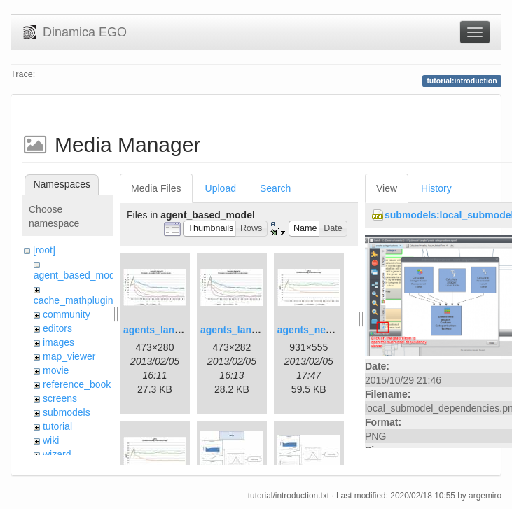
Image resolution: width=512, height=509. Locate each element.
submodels (66, 412)
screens (60, 398)
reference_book (77, 384)
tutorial (57, 426)
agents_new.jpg (314, 329)
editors (57, 328)
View (386, 188)
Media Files (156, 188)
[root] (44, 250)
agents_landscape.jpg (174, 329)
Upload (220, 188)
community (66, 314)
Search (275, 188)
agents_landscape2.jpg (254, 329)
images (58, 342)
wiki (51, 440)
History (436, 188)
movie (56, 370)
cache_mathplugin (73, 300)
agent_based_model (78, 275)
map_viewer (69, 356)
